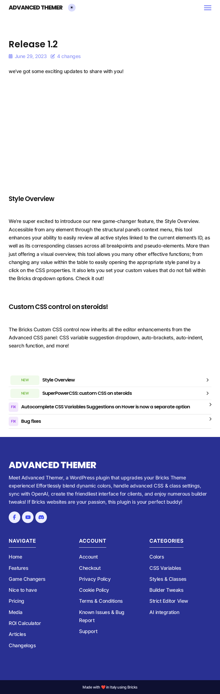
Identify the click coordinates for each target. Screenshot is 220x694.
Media (16, 612)
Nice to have (23, 590)
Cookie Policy (94, 590)
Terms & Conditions (101, 601)
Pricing (16, 601)
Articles (17, 634)
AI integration (164, 612)
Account (88, 557)
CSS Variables (165, 568)
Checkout (89, 568)
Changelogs (22, 645)
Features (18, 568)
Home (15, 557)
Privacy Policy (95, 579)
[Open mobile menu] (207, 7)
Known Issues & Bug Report (101, 616)
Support (88, 631)
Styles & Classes (167, 579)
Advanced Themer (36, 8)
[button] (110, 380)
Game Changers (27, 579)
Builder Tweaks (166, 590)
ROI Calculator (25, 623)
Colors (156, 557)
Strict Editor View (168, 601)
